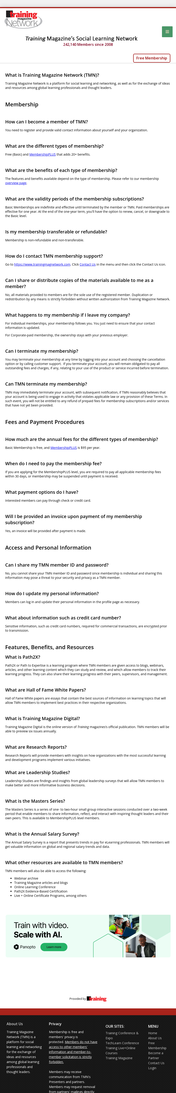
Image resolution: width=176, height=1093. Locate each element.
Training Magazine (119, 1058)
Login (152, 1068)
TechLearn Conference (122, 1043)
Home (152, 1033)
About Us (15, 1023)
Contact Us (156, 1063)
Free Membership (151, 58)
